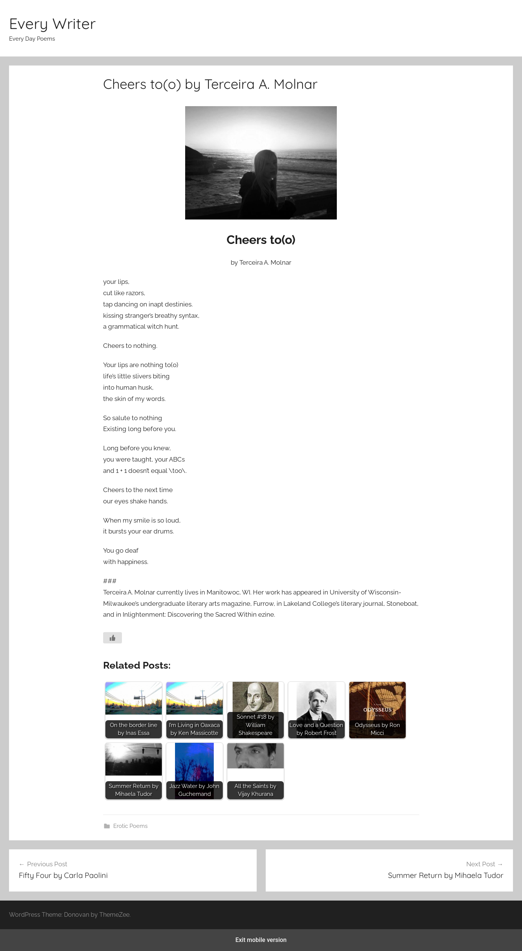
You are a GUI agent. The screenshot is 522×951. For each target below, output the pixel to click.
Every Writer (52, 23)
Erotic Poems (130, 826)
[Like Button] (112, 637)
